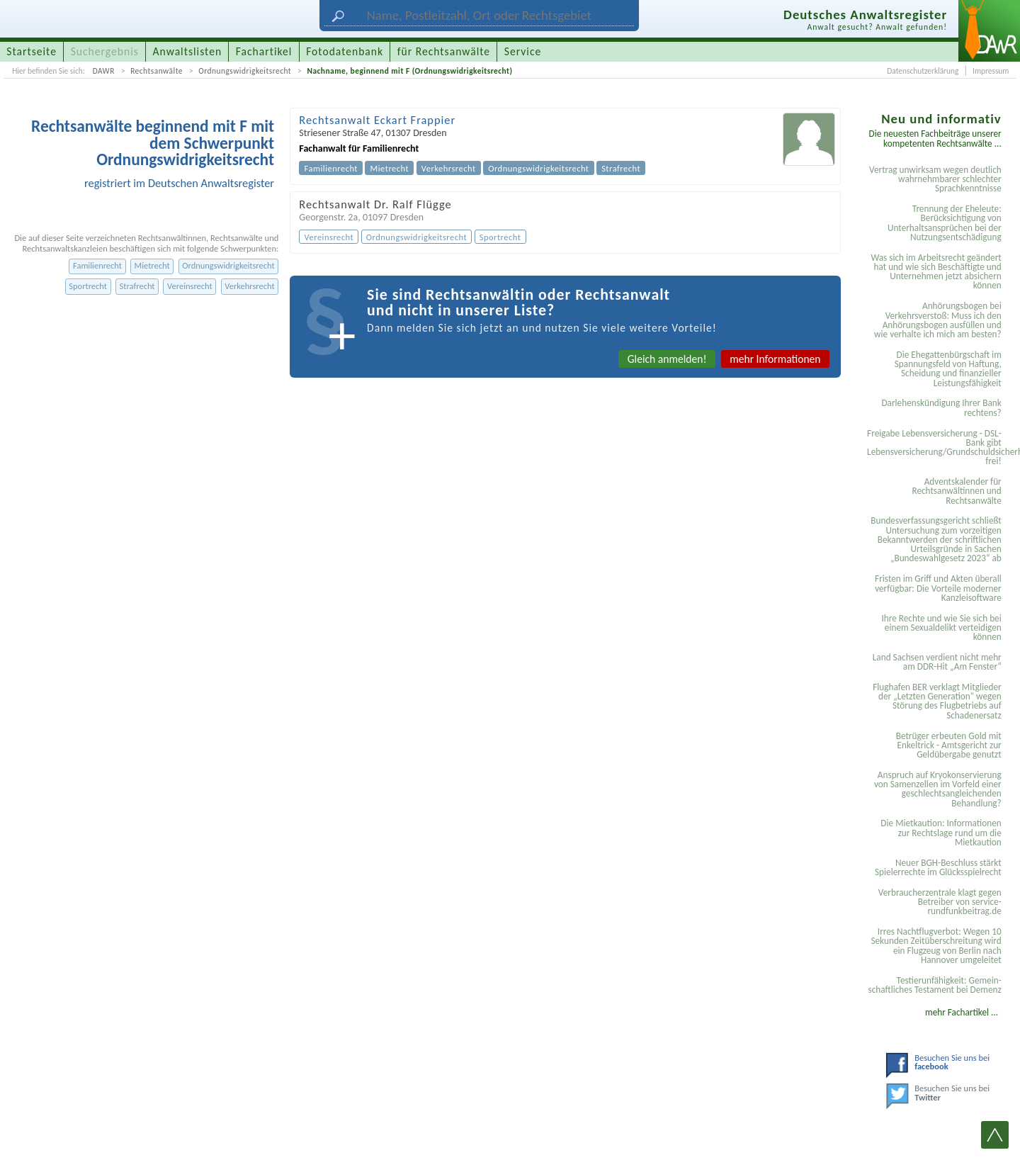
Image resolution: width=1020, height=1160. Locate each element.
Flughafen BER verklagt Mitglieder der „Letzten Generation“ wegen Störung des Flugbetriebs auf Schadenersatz (937, 701)
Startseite (31, 51)
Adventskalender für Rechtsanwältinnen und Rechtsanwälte (956, 491)
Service (522, 51)
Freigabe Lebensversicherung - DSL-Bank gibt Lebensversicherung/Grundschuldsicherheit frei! (936, 447)
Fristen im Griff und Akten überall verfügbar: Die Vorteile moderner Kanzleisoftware (938, 588)
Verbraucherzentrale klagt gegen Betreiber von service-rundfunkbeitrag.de (940, 902)
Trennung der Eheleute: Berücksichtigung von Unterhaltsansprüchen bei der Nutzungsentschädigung (945, 223)
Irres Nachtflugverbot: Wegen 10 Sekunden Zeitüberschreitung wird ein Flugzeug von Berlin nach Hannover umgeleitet (936, 945)
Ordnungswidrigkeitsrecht (244, 71)
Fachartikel (264, 51)
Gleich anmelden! (667, 359)
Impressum (991, 71)
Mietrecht (152, 265)
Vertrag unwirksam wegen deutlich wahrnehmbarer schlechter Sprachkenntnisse (935, 179)
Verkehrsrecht (249, 286)
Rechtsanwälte (156, 71)
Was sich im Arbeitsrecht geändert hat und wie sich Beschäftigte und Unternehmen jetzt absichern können (936, 272)
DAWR (104, 71)
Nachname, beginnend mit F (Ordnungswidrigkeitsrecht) (409, 71)
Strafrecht (137, 286)
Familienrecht (97, 265)
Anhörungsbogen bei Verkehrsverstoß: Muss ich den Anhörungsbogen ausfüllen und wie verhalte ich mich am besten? (938, 320)
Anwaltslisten (187, 51)
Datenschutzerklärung (922, 71)
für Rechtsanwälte (443, 51)
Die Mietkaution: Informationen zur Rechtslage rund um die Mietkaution (940, 832)
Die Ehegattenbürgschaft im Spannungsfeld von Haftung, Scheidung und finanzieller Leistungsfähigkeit (948, 369)
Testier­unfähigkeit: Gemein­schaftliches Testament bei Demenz (934, 985)
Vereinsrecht (189, 286)
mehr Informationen (775, 359)
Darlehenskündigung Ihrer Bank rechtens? (941, 407)
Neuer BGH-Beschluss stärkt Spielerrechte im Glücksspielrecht (938, 867)
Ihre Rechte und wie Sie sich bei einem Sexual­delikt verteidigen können (941, 627)
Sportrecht (88, 286)
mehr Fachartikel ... (961, 1012)
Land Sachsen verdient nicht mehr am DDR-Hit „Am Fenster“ (937, 661)
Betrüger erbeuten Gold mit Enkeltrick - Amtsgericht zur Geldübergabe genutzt (949, 745)
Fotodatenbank (344, 51)
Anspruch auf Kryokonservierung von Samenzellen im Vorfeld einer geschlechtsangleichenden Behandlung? (938, 789)
